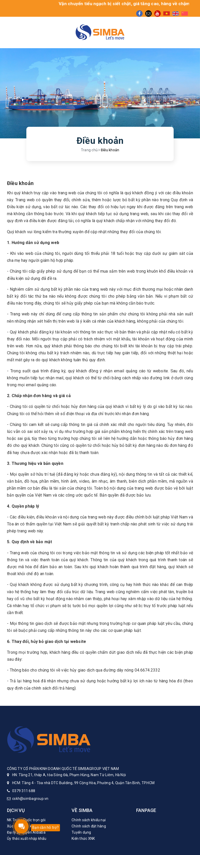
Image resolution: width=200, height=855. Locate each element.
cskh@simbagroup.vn (30, 799)
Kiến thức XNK (83, 838)
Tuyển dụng (81, 832)
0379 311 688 (23, 791)
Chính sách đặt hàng (89, 826)
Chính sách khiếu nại (89, 820)
